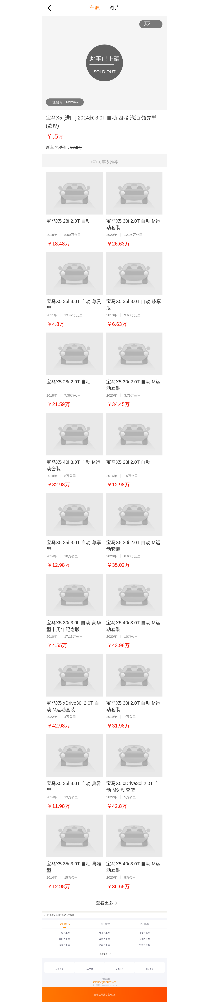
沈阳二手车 (64, 939)
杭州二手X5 (61, 915)
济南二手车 (104, 945)
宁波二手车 (144, 945)
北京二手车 (144, 933)
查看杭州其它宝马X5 (104, 994)
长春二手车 (64, 945)
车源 (94, 8)
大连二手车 (144, 939)
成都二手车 (104, 939)
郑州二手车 (104, 933)
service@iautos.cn (105, 982)
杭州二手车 (49, 915)
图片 (114, 8)
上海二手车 (64, 933)
